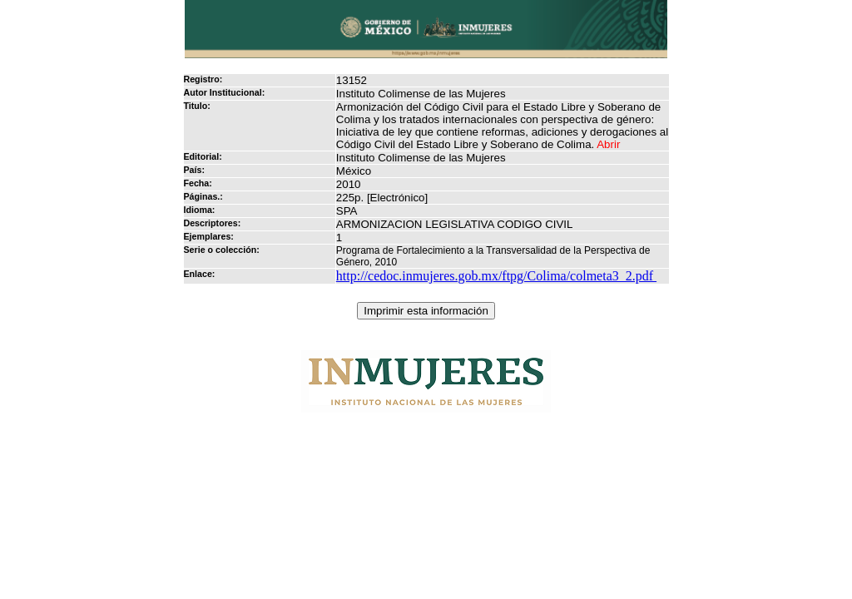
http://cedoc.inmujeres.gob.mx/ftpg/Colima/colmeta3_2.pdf (496, 276)
